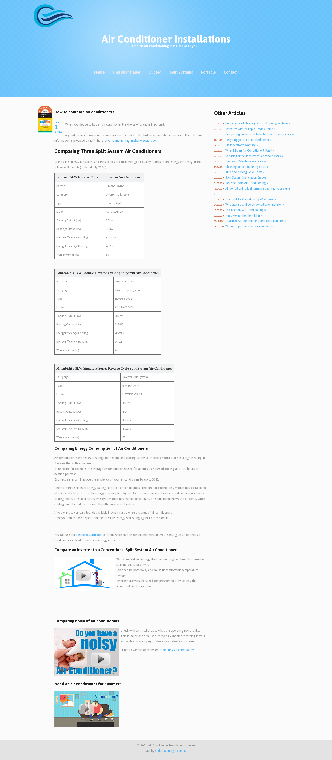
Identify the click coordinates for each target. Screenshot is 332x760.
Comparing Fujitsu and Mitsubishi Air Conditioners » (259, 134)
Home (99, 72)
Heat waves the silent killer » (244, 215)
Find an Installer (126, 72)
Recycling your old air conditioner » (248, 139)
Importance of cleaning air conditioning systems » (257, 123)
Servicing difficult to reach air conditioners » (254, 156)
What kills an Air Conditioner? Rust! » (249, 150)
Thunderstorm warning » (241, 145)
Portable (208, 72)
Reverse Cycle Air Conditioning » (246, 183)
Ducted (155, 72)
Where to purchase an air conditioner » (250, 226)
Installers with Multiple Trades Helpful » (251, 129)
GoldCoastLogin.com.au (171, 750)
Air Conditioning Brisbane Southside (132, 140)
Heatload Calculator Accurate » (245, 161)
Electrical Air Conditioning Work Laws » (251, 199)
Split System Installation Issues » (246, 177)
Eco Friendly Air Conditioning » (245, 210)
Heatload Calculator (89, 535)
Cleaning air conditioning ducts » (246, 166)
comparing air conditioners (177, 650)
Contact (231, 72)
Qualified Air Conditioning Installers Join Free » (256, 221)
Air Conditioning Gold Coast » (245, 172)
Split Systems (181, 72)
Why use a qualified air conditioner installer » (254, 204)
